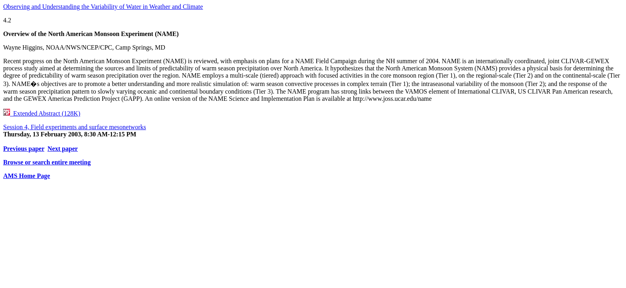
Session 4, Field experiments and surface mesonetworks (74, 127)
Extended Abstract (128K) (41, 113)
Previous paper (23, 148)
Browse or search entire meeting (47, 162)
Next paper (63, 148)
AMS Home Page (26, 175)
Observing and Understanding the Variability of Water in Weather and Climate (103, 6)
